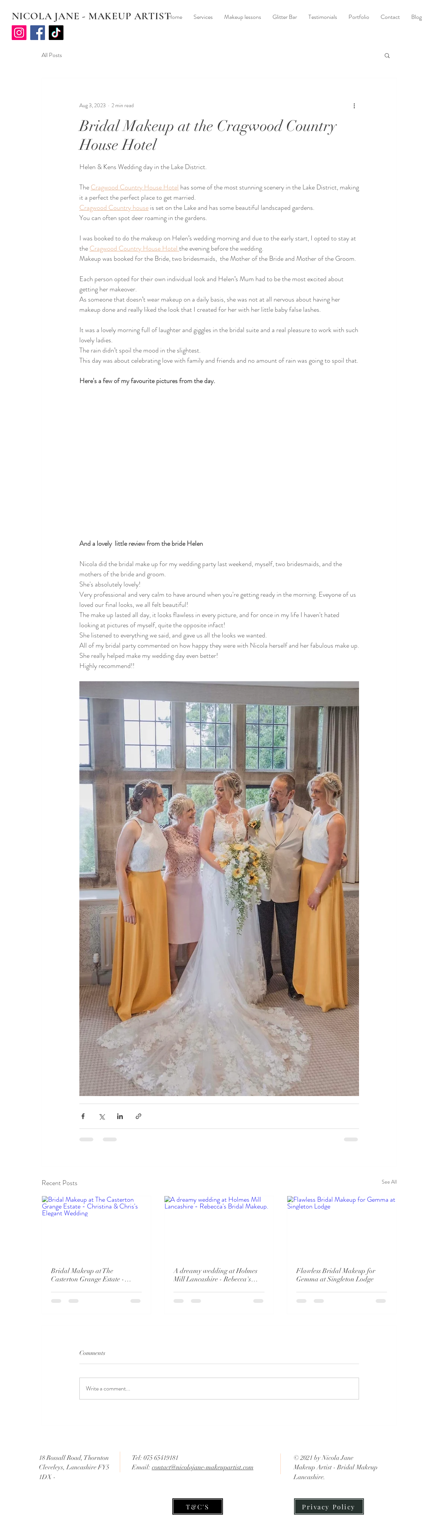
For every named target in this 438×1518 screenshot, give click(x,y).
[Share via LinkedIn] (120, 1116)
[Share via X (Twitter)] (101, 1116)
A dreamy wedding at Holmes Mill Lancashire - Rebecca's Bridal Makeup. (215, 1275)
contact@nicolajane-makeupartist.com (203, 1467)
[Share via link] (138, 1116)
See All (389, 1181)
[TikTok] (56, 32)
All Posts (52, 55)
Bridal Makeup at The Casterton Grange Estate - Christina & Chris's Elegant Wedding (90, 1275)
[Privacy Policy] (329, 1506)
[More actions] (354, 105)
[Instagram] (19, 32)
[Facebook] (37, 32)
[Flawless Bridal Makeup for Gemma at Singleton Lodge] (341, 1226)
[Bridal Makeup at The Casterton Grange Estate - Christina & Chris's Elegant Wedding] (96, 1226)
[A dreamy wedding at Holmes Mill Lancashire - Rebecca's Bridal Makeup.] (219, 1226)
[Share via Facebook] (83, 1116)
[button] (387, 55)
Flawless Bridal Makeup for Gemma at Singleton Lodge (335, 1275)
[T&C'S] (197, 1506)
